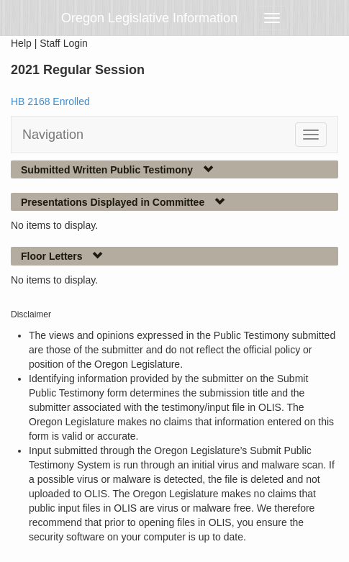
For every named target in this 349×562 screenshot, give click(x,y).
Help (21, 43)
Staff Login (64, 43)
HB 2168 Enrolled (50, 101)
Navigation (52, 134)
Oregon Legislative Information (149, 18)
